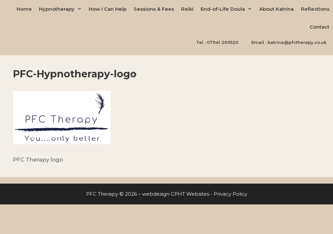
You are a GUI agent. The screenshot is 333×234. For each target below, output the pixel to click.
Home (24, 9)
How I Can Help (108, 9)
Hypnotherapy (62, 9)
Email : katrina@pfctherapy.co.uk (288, 42)
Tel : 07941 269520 (217, 42)
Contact (319, 27)
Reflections (315, 9)
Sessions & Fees (154, 9)
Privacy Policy (230, 194)
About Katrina (276, 9)
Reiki (187, 9)
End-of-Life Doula (228, 9)
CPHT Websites (190, 194)
